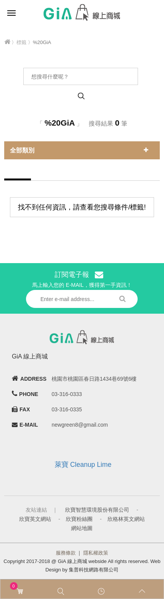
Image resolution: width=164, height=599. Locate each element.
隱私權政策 (95, 553)
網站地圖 (82, 528)
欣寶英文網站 (35, 519)
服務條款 (66, 553)
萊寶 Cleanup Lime (83, 464)
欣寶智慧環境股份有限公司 (97, 510)
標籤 (21, 42)
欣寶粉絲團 (79, 519)
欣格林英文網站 (126, 519)
